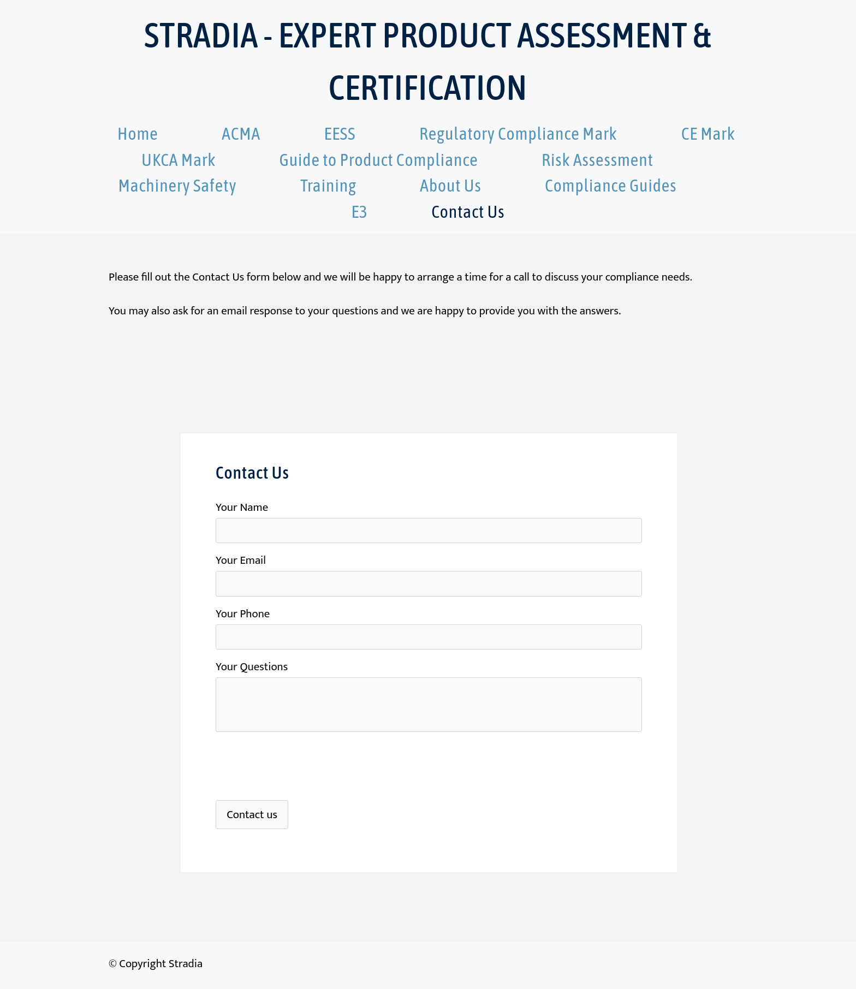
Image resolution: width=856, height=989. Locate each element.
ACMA (241, 133)
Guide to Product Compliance (379, 160)
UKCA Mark (178, 160)
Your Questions (252, 666)
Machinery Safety (177, 185)
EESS (340, 133)
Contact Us (467, 211)
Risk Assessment (597, 160)
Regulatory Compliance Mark (519, 133)
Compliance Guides (610, 185)
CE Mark (708, 133)
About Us (451, 185)
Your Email (241, 560)
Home (137, 133)
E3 (360, 211)
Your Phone (243, 613)
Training (328, 185)
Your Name (242, 507)
